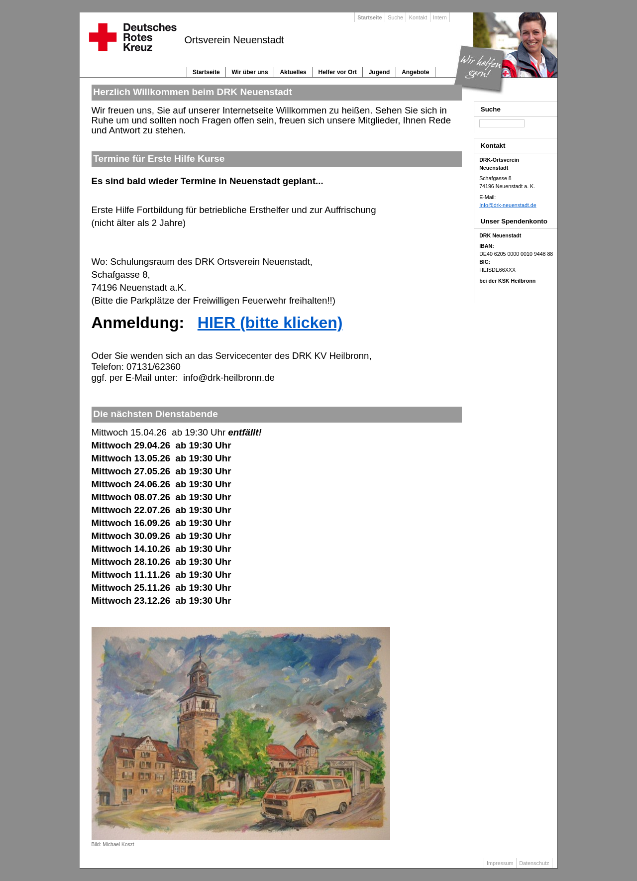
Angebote (415, 72)
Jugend (379, 72)
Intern (440, 17)
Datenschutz (534, 863)
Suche (395, 17)
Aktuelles (293, 72)
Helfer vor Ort (337, 72)
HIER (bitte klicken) (270, 322)
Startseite (206, 72)
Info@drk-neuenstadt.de (507, 205)
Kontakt (418, 17)
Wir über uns (249, 72)
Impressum (500, 863)
